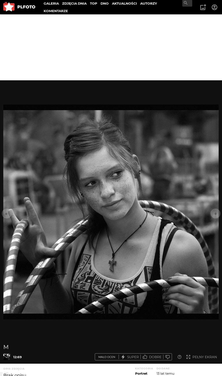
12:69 (17, 357)
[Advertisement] (111, 47)
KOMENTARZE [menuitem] (56, 11)
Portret (141, 373)
